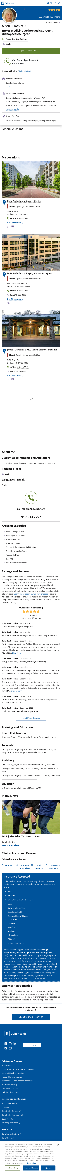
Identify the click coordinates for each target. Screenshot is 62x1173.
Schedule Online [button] (31, 50)
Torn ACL (9, 573)
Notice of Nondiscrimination (13, 1088)
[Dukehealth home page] (8, 3)
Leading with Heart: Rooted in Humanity (18, 1084)
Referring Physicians (10, 1137)
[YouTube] (11, 1063)
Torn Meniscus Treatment (16, 577)
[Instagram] (11, 1059)
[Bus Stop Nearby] (13, 241)
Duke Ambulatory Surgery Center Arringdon (29, 288)
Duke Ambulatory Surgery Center (24, 215)
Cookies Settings (12, 1168)
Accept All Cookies (31, 1168)
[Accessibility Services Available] (9, 241)
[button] (59, 3)
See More (9, 101)
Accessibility (7, 1080)
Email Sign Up (7, 1134)
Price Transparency (9, 1099)
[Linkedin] (15, 1059)
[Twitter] (6, 1063)
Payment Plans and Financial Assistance (17, 1095)
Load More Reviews (31, 732)
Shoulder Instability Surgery (17, 566)
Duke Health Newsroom (11, 1130)
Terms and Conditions (10, 1103)
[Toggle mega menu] (55, 3)
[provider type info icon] (59, 23)
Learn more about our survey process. (31, 608)
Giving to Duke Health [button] (29, 1031)
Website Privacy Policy (10, 1107)
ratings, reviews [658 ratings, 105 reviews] (49, 17)
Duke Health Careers (10, 1126)
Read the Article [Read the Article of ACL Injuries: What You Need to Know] (9, 860)
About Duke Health (9, 1118)
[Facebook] (6, 1059)
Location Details (12, 124)
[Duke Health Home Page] (16, 1048)
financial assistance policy (35, 993)
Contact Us (32, 1060)
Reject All (48, 1168)
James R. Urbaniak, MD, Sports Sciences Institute (32, 364)
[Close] (58, 1145)
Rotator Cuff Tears (13, 569)
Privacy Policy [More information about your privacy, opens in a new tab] (31, 1163)
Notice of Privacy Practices (12, 1092)
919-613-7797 (31, 532)
